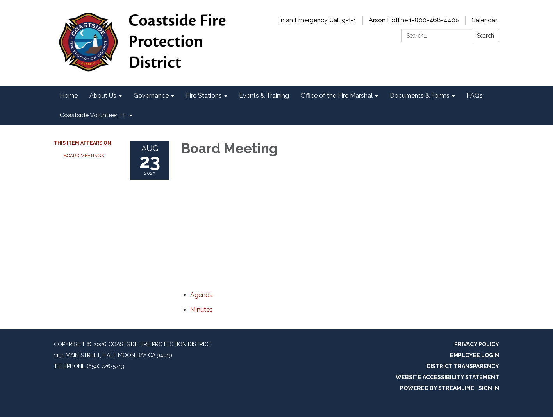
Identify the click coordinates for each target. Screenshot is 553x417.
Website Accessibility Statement (447, 377)
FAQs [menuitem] (475, 95)
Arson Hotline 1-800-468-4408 (414, 20)
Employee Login (474, 355)
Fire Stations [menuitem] (204, 95)
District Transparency (462, 366)
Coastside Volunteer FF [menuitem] (93, 115)
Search (485, 35)
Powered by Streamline (437, 388)
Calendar (484, 20)
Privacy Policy (476, 344)
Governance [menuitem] (151, 95)
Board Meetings (84, 155)
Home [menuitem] (69, 95)
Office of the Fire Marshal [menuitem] (337, 95)
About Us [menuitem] (102, 95)
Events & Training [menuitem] (264, 95)
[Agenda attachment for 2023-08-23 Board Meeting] (201, 295)
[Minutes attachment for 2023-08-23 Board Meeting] (201, 309)
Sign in (488, 388)
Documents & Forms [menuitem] (420, 95)
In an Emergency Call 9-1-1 (318, 20)
